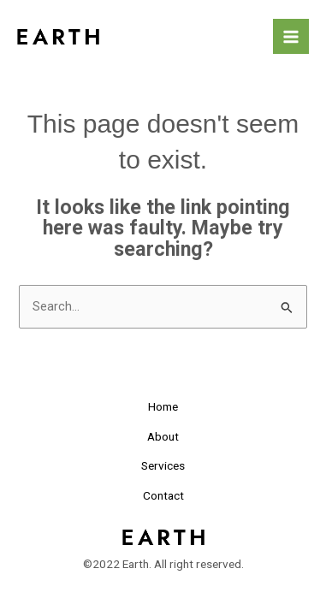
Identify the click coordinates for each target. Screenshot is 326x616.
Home (163, 406)
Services (163, 465)
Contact (163, 495)
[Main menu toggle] (291, 37)
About (163, 436)
